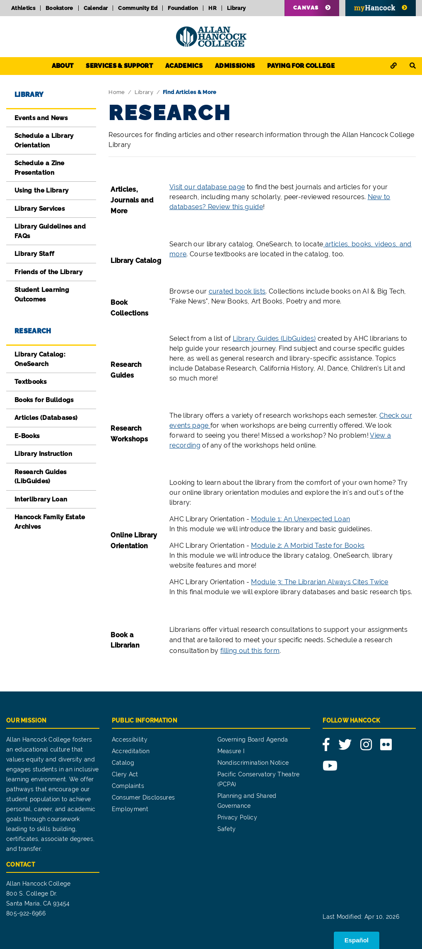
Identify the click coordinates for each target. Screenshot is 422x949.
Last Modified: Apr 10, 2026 (361, 916)
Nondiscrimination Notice (253, 762)
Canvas (306, 8)
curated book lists (237, 291)
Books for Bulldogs (44, 400)
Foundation (183, 8)
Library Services (39, 208)
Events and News (41, 118)
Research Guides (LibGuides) (40, 476)
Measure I (231, 751)
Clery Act (125, 774)
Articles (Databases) (45, 418)
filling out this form (250, 651)
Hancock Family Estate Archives (49, 521)
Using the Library (41, 190)
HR (212, 8)
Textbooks (30, 381)
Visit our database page (207, 187)
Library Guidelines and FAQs (50, 231)
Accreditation (131, 751)
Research (32, 331)
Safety (226, 829)
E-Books (26, 436)
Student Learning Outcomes (41, 294)
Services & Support (119, 66)
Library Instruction (43, 454)
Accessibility (129, 739)
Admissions (235, 66)
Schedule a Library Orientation (44, 140)
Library (236, 8)
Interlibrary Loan (40, 499)
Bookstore (59, 8)
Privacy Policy (237, 817)
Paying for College (301, 66)
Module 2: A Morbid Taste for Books (307, 545)
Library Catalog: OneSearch (39, 359)
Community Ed (137, 8)
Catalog (123, 762)
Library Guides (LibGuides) (274, 338)
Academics (184, 66)
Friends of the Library (48, 272)
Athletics (23, 8)
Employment (130, 809)
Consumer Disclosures (143, 797)
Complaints (128, 786)
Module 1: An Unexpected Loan (300, 519)
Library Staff (34, 254)
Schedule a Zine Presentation (39, 167)
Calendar (96, 8)
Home (117, 92)
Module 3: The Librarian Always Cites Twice (319, 582)
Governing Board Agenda (252, 739)
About (63, 66)
